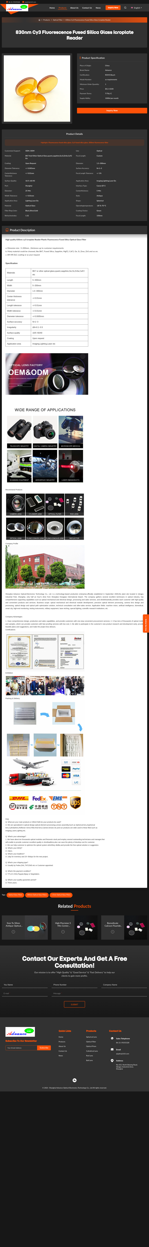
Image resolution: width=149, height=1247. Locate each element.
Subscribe (44, 1050)
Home (52, 8)
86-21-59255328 (122, 1044)
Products (62, 8)
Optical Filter (58, 20)
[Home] (39, 20)
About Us (74, 8)
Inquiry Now (113, 8)
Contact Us (87, 8)
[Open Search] (125, 7)
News (98, 8)
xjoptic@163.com (30, 2)
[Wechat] (75, 1082)
